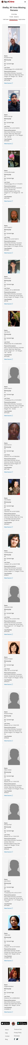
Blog (6, 1039)
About (7, 1029)
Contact (7, 1036)
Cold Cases (6, 19)
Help (6, 1033)
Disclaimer (17, 1036)
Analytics (16, 17)
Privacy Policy (17, 1032)
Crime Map (14, 14)
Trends (11, 17)
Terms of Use (18, 1029)
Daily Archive (22, 19)
